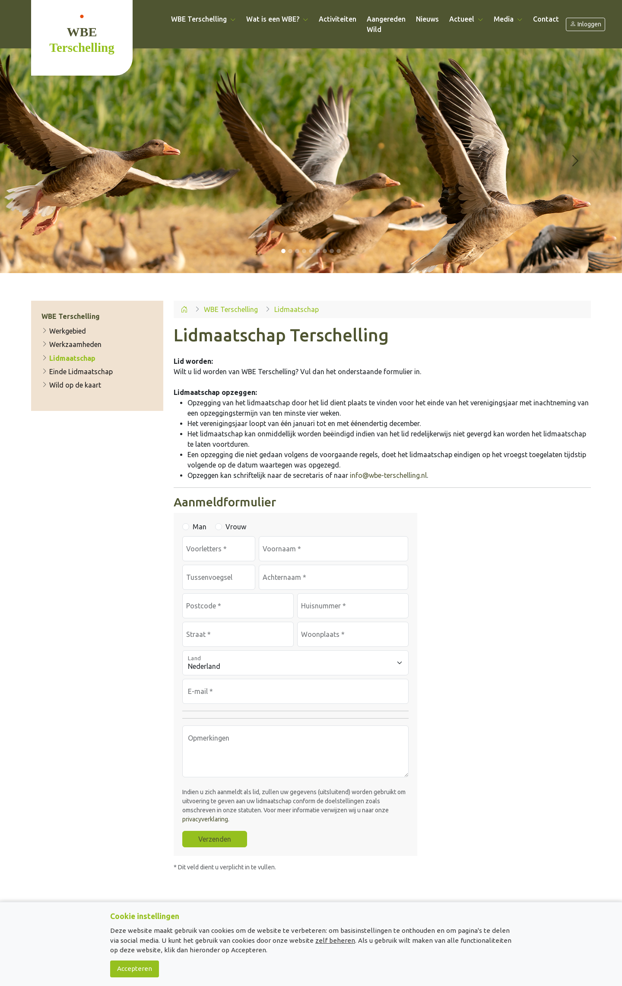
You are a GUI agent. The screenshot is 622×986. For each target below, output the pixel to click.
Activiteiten (337, 19)
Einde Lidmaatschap (77, 371)
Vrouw (235, 527)
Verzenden (214, 839)
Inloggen (585, 24)
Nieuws (427, 19)
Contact (546, 19)
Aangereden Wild (386, 24)
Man (199, 527)
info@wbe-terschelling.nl (388, 475)
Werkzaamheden (71, 344)
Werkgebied (63, 331)
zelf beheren (335, 940)
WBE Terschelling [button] (203, 19)
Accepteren (134, 968)
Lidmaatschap (68, 358)
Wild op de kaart (71, 385)
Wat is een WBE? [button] (277, 19)
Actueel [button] (466, 19)
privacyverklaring (205, 819)
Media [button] (508, 19)
